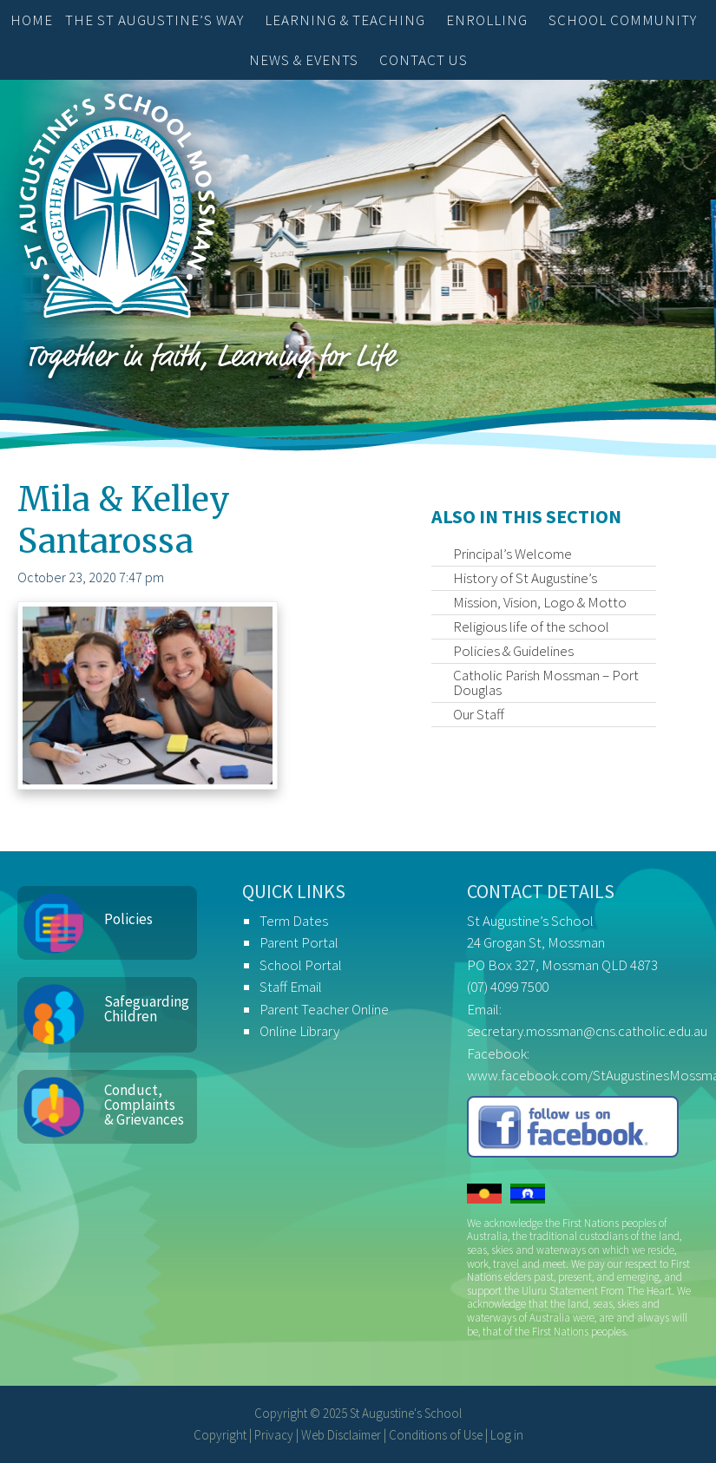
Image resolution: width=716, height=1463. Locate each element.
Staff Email (290, 986)
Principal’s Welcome (512, 553)
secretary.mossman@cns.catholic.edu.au (587, 1030)
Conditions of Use (436, 1435)
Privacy (273, 1435)
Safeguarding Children (146, 1009)
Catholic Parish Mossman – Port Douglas (546, 682)
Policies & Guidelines (513, 650)
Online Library (299, 1030)
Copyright (220, 1435)
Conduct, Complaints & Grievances (144, 1104)
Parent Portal (298, 942)
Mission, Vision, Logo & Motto (540, 602)
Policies (128, 918)
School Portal (300, 964)
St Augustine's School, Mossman (117, 210)
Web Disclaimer (341, 1435)
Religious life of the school (531, 626)
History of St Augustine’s (525, 577)
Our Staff (478, 714)
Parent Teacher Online (324, 1009)
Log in (506, 1435)
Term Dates (293, 920)
